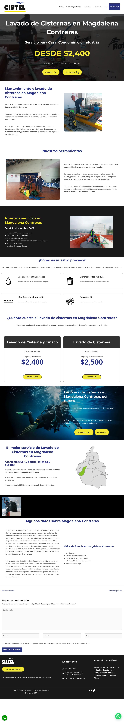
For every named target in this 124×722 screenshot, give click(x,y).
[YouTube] (90, 691)
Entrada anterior (7, 591)
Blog (105, 7)
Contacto (114, 7)
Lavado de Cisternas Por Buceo (18, 238)
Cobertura (97, 7)
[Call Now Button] (4, 718)
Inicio (61, 7)
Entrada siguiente (116, 591)
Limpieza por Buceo (73, 7)
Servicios (87, 7)
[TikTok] (94, 691)
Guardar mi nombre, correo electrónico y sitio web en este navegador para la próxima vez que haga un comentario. (47, 644)
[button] (51, 72)
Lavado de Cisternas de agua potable (20, 233)
